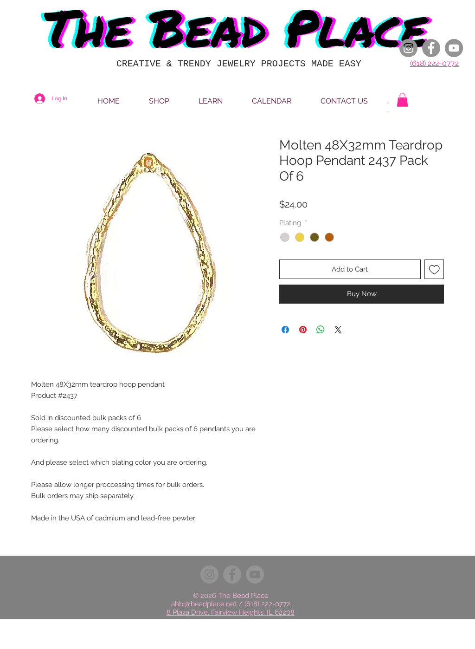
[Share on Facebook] (285, 329)
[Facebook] (431, 48)
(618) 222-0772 (434, 63)
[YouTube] (454, 48)
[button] (402, 100)
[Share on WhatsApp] (320, 329)
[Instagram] (408, 48)
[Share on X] (338, 329)
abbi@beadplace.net (204, 604)
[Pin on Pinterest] (302, 329)
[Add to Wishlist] (434, 269)
